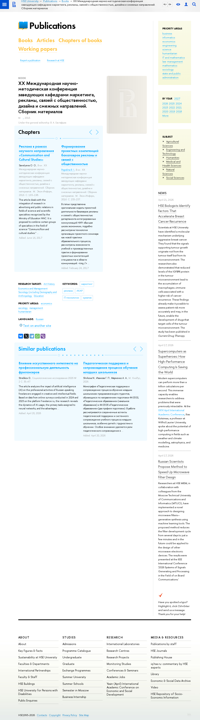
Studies (69, 637)
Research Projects (118, 657)
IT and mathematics (173, 57)
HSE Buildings (26, 684)
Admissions (69, 644)
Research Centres (118, 651)
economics (168, 41)
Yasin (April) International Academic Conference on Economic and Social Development (123, 689)
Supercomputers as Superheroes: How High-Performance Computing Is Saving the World (172, 361)
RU (165, 4)
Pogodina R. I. (68, 169)
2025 (172, 103)
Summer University (74, 677)
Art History (49, 284)
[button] (57, 138)
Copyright (54, 715)
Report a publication (30, 60)
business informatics (168, 35)
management (175, 61)
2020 (165, 111)
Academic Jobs (116, 677)
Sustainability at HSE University (37, 657)
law (164, 61)
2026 (165, 103)
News (162, 193)
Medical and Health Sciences (171, 163)
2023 (165, 107)
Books (25, 40)
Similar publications (41, 348)
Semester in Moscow (75, 690)
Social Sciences (175, 177)
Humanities (172, 157)
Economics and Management (33, 288)
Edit (189, 714)
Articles (46, 40)
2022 (172, 107)
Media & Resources (167, 637)
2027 (177, 98)
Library (155, 674)
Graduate (68, 664)
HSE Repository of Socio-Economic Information (167, 695)
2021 (179, 107)
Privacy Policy (69, 715)
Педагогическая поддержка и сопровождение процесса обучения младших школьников (110, 367)
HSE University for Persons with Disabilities (38, 692)
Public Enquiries (27, 700)
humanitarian (169, 53)
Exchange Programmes (76, 670)
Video (154, 687)
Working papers (37, 48)
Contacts (42, 715)
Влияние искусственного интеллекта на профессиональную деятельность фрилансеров (48, 367)
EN (170, 4)
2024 (179, 103)
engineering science (169, 47)
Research (115, 637)
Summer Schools (72, 684)
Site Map (84, 715)
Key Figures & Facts (30, 651)
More (165, 115)
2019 (172, 111)
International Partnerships (34, 670)
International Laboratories (123, 644)
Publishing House (161, 657)
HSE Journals (159, 651)
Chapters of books (80, 40)
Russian (40, 319)
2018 (179, 111)
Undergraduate (72, 657)
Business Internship (74, 697)
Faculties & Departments (33, 664)
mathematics (169, 65)
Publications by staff (164, 644)
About (23, 637)
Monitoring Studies (119, 664)
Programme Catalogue (76, 651)
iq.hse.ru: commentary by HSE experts (169, 665)
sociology (168, 69)
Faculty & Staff (27, 677)
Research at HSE (55, 60)
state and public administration (171, 75)
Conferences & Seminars (122, 670)
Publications (52, 25)
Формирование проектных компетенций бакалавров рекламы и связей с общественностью (80, 155)
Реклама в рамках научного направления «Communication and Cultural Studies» (36, 153)
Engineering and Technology (173, 151)
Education (39, 296)
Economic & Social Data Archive (171, 681)
